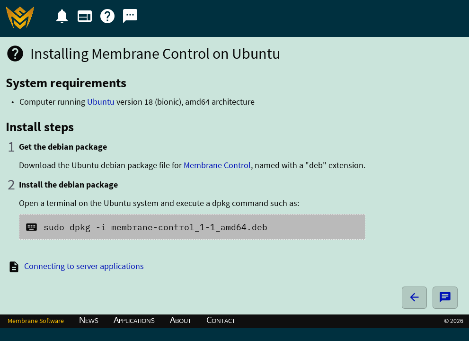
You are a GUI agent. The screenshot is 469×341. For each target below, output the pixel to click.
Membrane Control (217, 165)
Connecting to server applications (84, 265)
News (88, 319)
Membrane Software (36, 320)
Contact (220, 319)
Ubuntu (101, 101)
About (180, 319)
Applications (134, 319)
